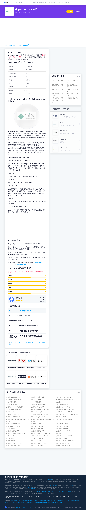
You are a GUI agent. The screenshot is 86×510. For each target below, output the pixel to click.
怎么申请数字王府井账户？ (64, 446)
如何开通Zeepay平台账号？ (14, 426)
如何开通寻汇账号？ (37, 441)
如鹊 (29, 502)
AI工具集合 (25, 500)
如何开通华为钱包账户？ (38, 407)
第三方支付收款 (69, 507)
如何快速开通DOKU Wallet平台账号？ (67, 414)
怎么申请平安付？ (11, 428)
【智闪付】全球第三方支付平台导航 (25, 507)
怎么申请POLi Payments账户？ (15, 399)
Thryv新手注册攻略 (11, 402)
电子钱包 (44, 491)
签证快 (58, 500)
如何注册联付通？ (11, 441)
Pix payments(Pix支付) (23, 45)
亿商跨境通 (30, 500)
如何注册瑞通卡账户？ (62, 443)
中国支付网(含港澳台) (10, 496)
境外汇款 (30, 487)
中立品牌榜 (72, 500)
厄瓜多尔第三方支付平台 (72, 94)
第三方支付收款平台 (47, 479)
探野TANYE (59, 502)
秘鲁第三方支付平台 (72, 98)
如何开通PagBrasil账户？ (38, 417)
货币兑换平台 (32, 489)
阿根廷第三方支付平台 (72, 90)
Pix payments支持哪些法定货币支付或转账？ (23, 326)
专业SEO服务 (54, 500)
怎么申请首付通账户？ (37, 423)
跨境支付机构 (77, 507)
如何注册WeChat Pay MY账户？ (40, 433)
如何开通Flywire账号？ (63, 423)
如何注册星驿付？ (61, 433)
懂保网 (35, 502)
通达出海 (21, 500)
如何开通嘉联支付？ (37, 399)
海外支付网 (62, 496)
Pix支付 (23, 342)
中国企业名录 (18, 502)
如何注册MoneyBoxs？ (38, 428)
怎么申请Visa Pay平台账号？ (64, 412)
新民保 (43, 502)
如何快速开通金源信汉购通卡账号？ (16, 433)
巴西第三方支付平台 (57, 85)
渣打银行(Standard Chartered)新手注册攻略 (17, 420)
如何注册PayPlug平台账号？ (64, 431)
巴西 (32, 342)
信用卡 (49, 491)
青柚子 (31, 502)
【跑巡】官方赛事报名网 (39, 500)
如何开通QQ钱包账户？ (38, 426)
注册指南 (78, 11)
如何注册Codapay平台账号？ (65, 436)
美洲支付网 (41, 496)
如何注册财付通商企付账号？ (39, 436)
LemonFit (39, 502)
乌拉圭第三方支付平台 (57, 101)
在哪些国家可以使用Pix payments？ (20, 321)
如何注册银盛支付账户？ (13, 431)
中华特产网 (15, 500)
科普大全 (77, 500)
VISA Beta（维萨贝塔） (50, 502)
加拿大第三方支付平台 (72, 81)
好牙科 (68, 500)
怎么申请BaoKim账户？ (13, 397)
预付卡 (58, 491)
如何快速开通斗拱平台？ (63, 404)
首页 (6, 45)
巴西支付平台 (12, 45)
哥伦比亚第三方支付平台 (72, 86)
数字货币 (70, 491)
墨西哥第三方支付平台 (57, 90)
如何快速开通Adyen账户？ (14, 423)
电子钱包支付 (42, 342)
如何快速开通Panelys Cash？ (65, 419)
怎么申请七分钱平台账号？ (39, 404)
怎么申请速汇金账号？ (37, 438)
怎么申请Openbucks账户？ (64, 407)
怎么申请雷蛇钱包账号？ (13, 414)
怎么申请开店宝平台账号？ (39, 397)
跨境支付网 (55, 496)
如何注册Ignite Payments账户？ (40, 409)
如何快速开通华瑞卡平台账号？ (65, 441)
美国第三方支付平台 (57, 81)
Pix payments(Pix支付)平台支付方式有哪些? (23, 331)
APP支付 (13, 342)
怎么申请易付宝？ (11, 412)
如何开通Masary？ (36, 412)
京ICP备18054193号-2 (53, 507)
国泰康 (26, 502)
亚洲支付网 (20, 496)
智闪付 (11, 500)
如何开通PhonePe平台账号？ (14, 407)
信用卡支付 (28, 342)
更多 (78, 76)
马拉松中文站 (63, 500)
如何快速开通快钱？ (62, 417)
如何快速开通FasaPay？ (38, 446)
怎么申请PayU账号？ (12, 404)
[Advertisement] (43, 31)
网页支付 (10, 344)
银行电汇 (39, 491)
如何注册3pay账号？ (62, 438)
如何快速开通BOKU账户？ (13, 417)
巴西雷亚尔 (36, 342)
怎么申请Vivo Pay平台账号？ (39, 414)
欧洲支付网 (27, 496)
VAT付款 (71, 485)
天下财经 (12, 502)
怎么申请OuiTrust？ (62, 402)
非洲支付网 (34, 496)
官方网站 (70, 11)
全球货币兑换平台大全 (72, 496)
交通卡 (54, 491)
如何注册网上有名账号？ (13, 446)
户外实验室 (47, 500)
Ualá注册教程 (10, 438)
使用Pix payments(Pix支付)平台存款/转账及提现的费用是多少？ (25, 337)
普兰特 (22, 502)
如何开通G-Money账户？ (63, 397)
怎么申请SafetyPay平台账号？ (65, 399)
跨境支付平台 (53, 485)
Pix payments (18, 342)
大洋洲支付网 (48, 496)
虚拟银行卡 (64, 491)
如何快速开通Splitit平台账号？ (15, 443)
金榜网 (8, 502)
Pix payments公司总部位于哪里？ (20, 311)
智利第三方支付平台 (57, 98)
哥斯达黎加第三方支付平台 (57, 94)
